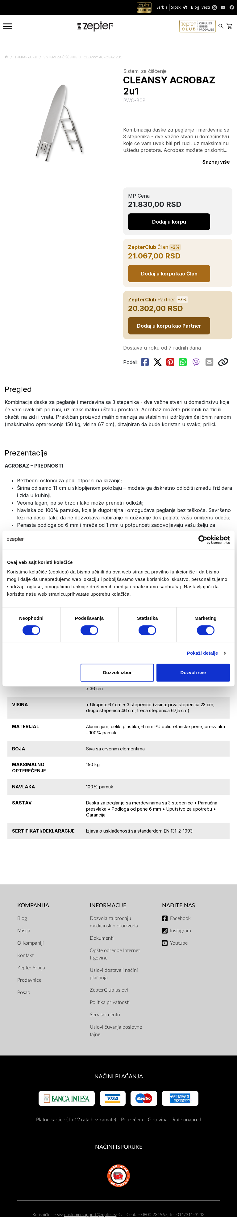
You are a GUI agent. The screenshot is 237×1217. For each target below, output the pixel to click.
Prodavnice (29, 980)
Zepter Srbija (31, 967)
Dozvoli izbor (117, 672)
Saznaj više (216, 162)
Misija (23, 930)
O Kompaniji (30, 943)
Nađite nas (178, 905)
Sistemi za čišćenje (61, 57)
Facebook (180, 918)
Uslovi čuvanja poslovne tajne (116, 1031)
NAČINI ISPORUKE (118, 1147)
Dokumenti (102, 938)
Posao (23, 992)
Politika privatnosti (110, 1002)
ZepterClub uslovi (109, 990)
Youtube (179, 943)
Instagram (180, 930)
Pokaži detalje (202, 653)
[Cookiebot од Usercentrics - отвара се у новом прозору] (203, 539)
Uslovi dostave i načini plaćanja (114, 974)
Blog (22, 918)
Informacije (108, 905)
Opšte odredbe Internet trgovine (115, 954)
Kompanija (33, 905)
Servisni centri (105, 1014)
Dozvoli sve (193, 672)
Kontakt (25, 955)
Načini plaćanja (118, 1076)
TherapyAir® (26, 57)
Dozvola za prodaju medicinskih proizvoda (114, 922)
